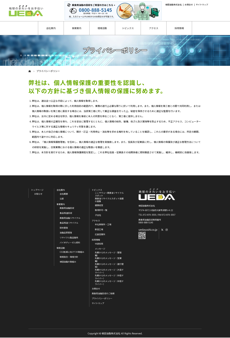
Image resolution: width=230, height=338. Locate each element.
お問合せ (189, 4)
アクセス (153, 28)
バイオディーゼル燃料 (70, 242)
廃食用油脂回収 (67, 208)
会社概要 (64, 193)
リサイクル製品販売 (69, 237)
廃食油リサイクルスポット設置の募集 (109, 200)
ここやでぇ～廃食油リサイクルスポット (109, 194)
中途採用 (99, 243)
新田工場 (99, 229)
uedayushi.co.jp (147, 229)
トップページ (37, 189)
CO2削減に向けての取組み (72, 252)
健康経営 (99, 205)
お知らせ (38, 193)
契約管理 (64, 227)
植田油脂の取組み (68, 261)
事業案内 (76, 28)
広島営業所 (100, 234)
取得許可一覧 (101, 210)
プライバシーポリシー (102, 298)
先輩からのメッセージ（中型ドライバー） (109, 277)
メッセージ (100, 248)
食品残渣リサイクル (69, 222)
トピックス (128, 28)
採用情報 (179, 28)
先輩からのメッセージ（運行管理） (109, 265)
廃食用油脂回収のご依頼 (103, 293)
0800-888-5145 (145, 222)
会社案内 (51, 28)
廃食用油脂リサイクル (70, 218)
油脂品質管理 (66, 232)
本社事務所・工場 (103, 224)
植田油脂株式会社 (173, 4)
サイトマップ (202, 4)
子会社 (98, 215)
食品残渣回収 (66, 213)
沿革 (62, 198)
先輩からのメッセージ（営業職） (108, 260)
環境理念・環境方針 (69, 257)
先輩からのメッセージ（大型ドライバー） (109, 271)
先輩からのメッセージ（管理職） (108, 254)
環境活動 (102, 28)
